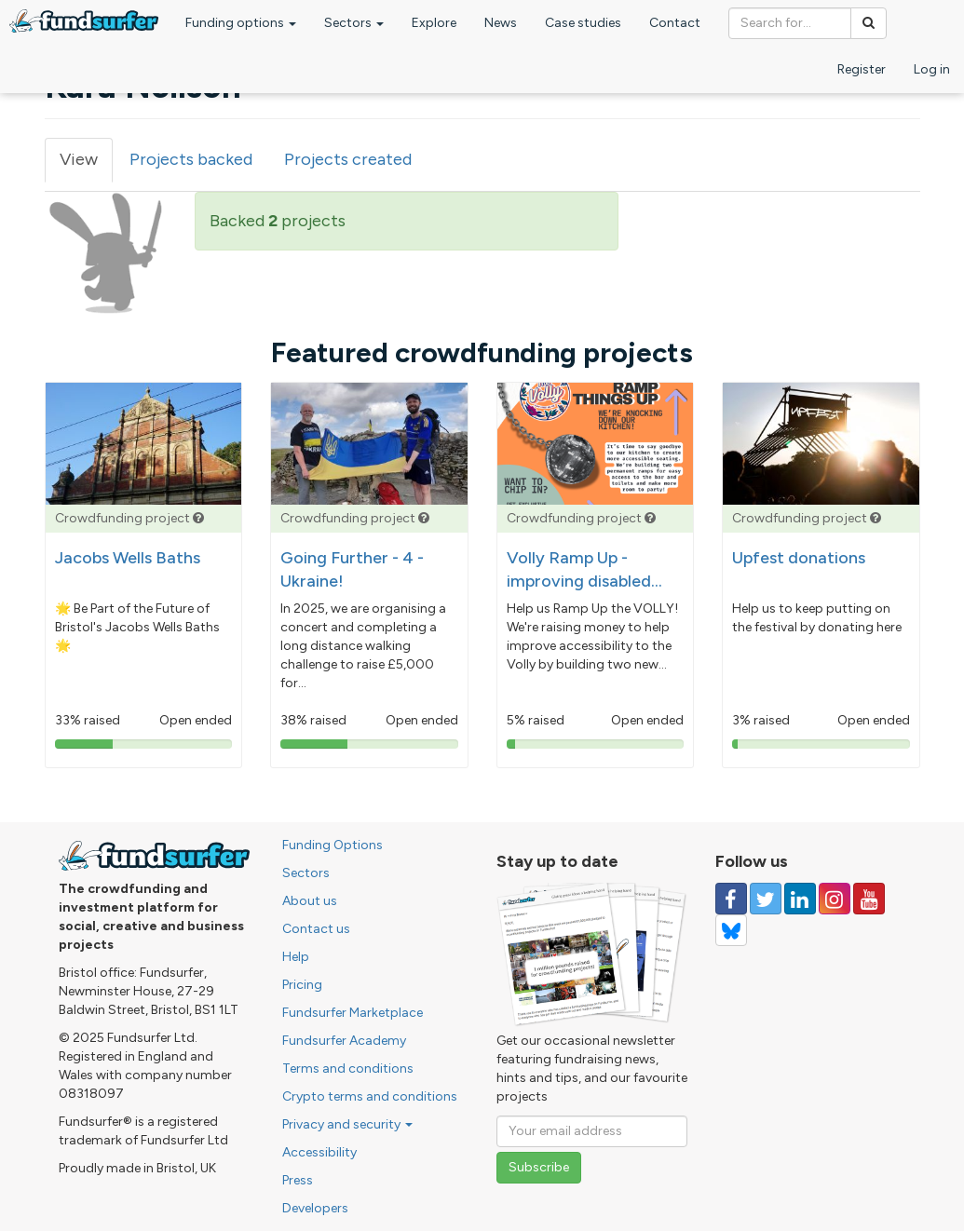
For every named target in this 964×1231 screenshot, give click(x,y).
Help (295, 957)
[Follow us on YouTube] (869, 898)
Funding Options (332, 845)
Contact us (316, 929)
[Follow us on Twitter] (765, 898)
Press (297, 1180)
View (86, 165)
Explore (434, 23)
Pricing (302, 985)
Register (861, 69)
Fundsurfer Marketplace (352, 1013)
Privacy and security (347, 1124)
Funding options (240, 23)
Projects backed (190, 159)
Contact (674, 23)
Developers (315, 1208)
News (500, 23)
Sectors (354, 23)
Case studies (583, 23)
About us (309, 901)
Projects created (348, 159)
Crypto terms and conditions (369, 1096)
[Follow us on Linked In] (800, 898)
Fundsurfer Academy (344, 1040)
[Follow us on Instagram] (834, 898)
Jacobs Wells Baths (127, 558)
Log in (932, 69)
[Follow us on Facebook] (731, 898)
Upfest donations (798, 558)
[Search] (868, 23)
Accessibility (319, 1152)
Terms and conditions (348, 1068)
